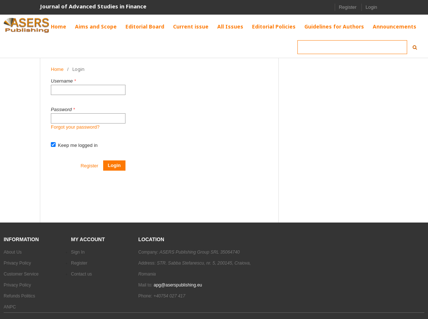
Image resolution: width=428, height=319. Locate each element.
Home (57, 69)
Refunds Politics (19, 296)
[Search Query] (352, 47)
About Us (13, 252)
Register (347, 7)
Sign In (78, 252)
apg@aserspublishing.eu (178, 285)
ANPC (10, 306)
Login (371, 7)
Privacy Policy (17, 263)
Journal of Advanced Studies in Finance (93, 6)
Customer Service (21, 274)
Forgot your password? (75, 127)
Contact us (81, 274)
